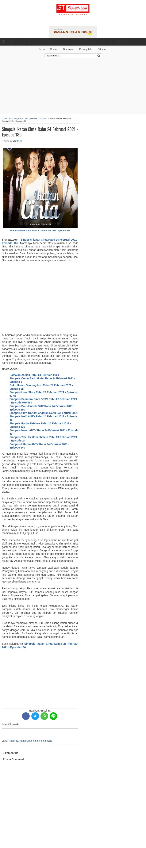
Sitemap (102, 49)
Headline (13, 118)
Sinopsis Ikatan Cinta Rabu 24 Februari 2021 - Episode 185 (40, 131)
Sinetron (33, 118)
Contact (54, 49)
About (42, 49)
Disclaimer (69, 49)
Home (4, 118)
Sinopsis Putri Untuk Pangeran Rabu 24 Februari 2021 (44, 412)
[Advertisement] (73, 87)
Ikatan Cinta (23, 118)
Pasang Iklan (86, 49)
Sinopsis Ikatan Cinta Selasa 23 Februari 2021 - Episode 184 (40, 230)
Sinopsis (42, 118)
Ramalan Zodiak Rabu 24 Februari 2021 (34, 374)
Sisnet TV (18, 140)
